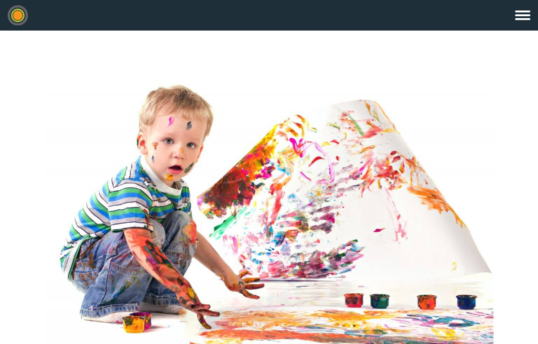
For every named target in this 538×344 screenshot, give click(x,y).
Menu (522, 15)
